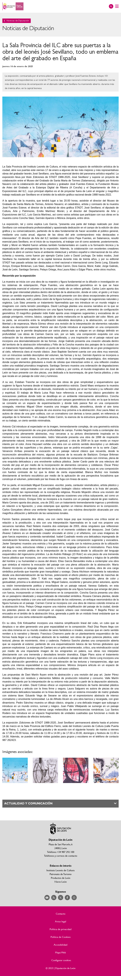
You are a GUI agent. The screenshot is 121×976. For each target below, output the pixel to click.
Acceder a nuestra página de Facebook (67, 897)
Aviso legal (60, 921)
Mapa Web (60, 952)
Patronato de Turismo (61, 874)
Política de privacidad (60, 929)
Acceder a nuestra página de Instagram (74, 897)
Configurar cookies (61, 960)
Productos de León (60, 878)
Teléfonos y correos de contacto (60, 855)
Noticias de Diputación (18, 20)
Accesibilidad (60, 944)
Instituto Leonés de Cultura (60, 870)
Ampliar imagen (15, 770)
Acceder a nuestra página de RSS (53, 897)
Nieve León (61, 881)
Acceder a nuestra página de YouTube (47, 897)
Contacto (60, 913)
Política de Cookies (61, 937)
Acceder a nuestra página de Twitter (60, 897)
